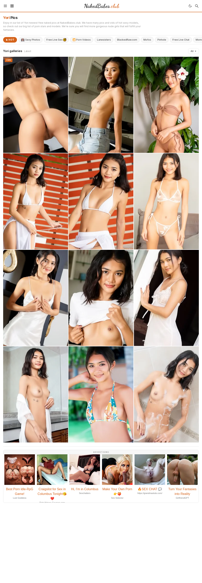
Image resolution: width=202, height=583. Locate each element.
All (193, 51)
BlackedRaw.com (127, 39)
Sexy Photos (30, 39)
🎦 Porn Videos (82, 39)
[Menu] (5, 6)
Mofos (147, 39)
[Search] (196, 6)
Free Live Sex (56, 39)
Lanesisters (104, 39)
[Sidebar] (12, 6)
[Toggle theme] (190, 6)
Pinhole (161, 39)
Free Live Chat (180, 39)
